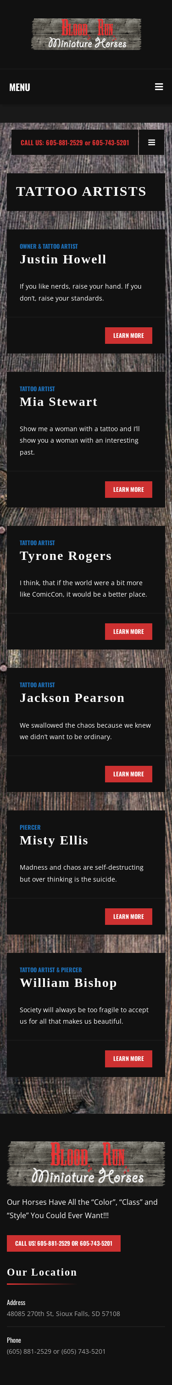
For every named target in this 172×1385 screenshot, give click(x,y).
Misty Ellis (54, 840)
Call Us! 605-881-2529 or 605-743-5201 (63, 1243)
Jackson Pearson (72, 697)
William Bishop (68, 982)
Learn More (128, 335)
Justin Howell (63, 259)
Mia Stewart (59, 401)
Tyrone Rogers (66, 555)
